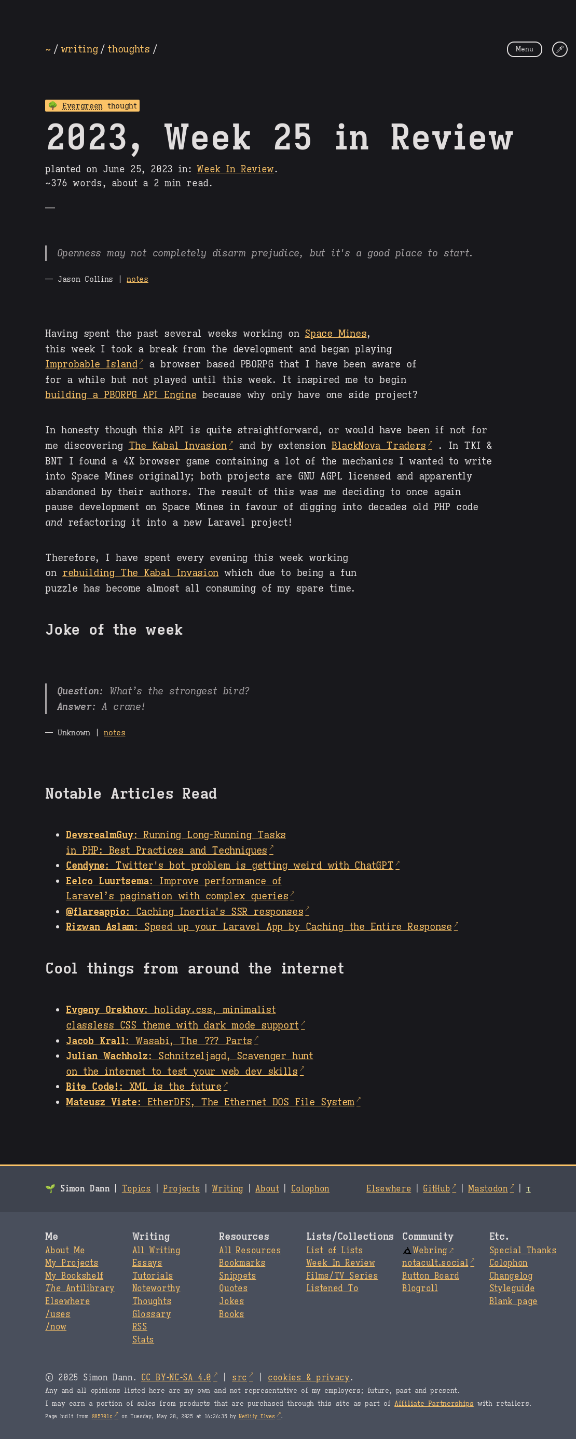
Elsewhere (388, 1189)
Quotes (233, 1288)
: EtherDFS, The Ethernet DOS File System (210, 1101)
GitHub (436, 1189)
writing (79, 49)
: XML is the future (143, 1086)
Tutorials (152, 1276)
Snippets (237, 1276)
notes (137, 279)
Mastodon (488, 1189)
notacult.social (435, 1263)
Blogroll (419, 1288)
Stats (143, 1340)
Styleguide (512, 1288)
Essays (147, 1263)
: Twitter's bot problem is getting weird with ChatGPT (229, 865)
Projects (181, 1189)
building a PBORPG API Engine (120, 394)
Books (231, 1314)
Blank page (513, 1301)
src (239, 1378)
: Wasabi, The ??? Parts (159, 1040)
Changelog (511, 1276)
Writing (227, 1189)
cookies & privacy (309, 1378)
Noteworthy (156, 1288)
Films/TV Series (342, 1276)
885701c (102, 1416)
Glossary (151, 1314)
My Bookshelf (74, 1276)
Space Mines (335, 333)
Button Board (430, 1276)
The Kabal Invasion (178, 445)
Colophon (310, 1189)
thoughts (128, 49)
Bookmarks (242, 1263)
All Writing (156, 1250)
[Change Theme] (560, 49)
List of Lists (334, 1250)
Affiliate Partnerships (434, 1404)
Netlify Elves (257, 1416)
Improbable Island (91, 364)
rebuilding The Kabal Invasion (140, 572)
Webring (424, 1250)
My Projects (71, 1263)
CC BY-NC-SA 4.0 (176, 1378)
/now (55, 1327)
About (267, 1189)
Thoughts (151, 1301)
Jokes (231, 1301)
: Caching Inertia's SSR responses (184, 911)
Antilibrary (80, 1288)
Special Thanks (523, 1250)
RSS (139, 1327)
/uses (57, 1314)
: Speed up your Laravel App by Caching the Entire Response (258, 926)
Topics (136, 1189)
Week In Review (235, 169)
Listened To (332, 1288)
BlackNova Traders (379, 445)
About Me (65, 1250)
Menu (524, 49)
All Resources (250, 1250)
